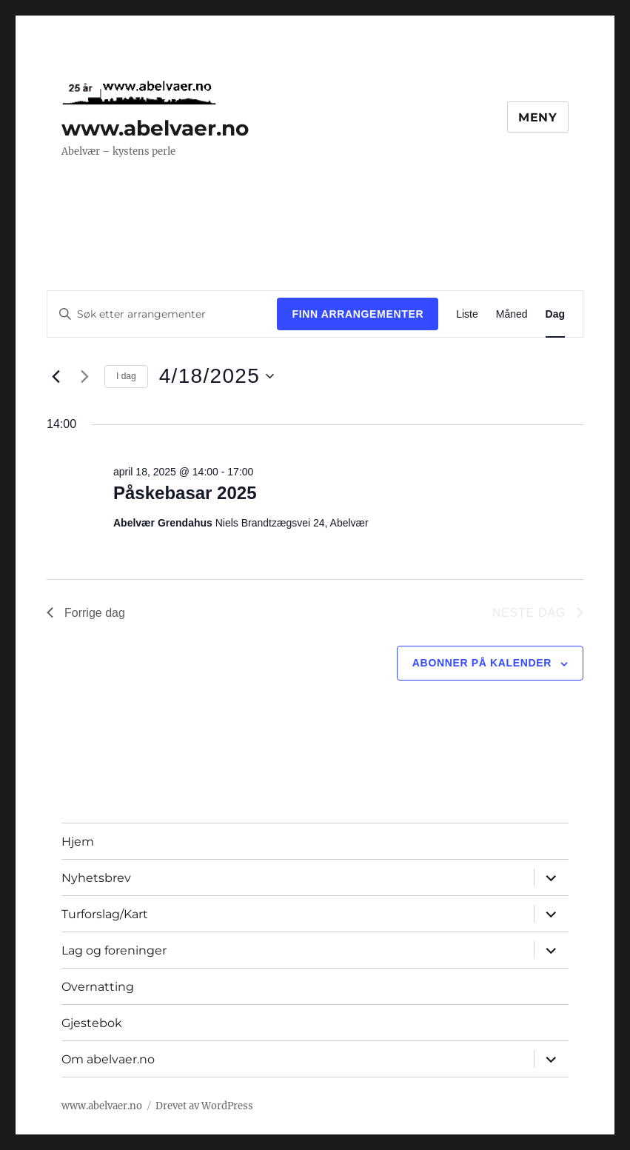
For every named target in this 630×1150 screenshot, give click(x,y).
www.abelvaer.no (155, 128)
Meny (537, 117)
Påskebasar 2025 (185, 493)
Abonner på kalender (482, 663)
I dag (126, 376)
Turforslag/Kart (104, 914)
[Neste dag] (84, 376)
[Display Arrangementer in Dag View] (555, 314)
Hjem (77, 842)
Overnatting (97, 987)
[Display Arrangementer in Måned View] (512, 314)
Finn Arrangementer (357, 314)
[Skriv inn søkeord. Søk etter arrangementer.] (162, 314)
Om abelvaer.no (108, 1059)
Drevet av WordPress (204, 1106)
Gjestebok (91, 1023)
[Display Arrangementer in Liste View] (467, 314)
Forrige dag (86, 612)
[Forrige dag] (55, 376)
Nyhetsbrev (96, 878)
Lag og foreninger (114, 950)
